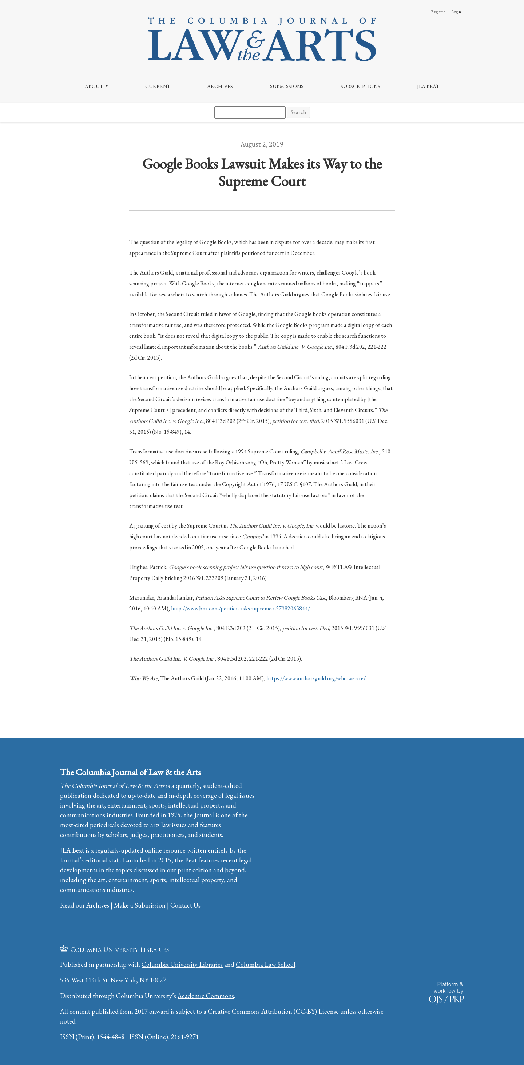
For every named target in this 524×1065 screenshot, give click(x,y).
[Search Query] (250, 112)
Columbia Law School (265, 964)
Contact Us (185, 905)
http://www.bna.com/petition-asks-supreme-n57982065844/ (240, 608)
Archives (220, 86)
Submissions (286, 86)
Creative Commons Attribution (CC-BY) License (273, 1011)
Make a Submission (140, 905)
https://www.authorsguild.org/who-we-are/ (316, 678)
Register (438, 12)
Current (157, 86)
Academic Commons (206, 996)
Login (456, 12)
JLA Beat (428, 86)
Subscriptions (360, 86)
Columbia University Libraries (182, 964)
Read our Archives (84, 905)
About (94, 86)
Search (298, 112)
